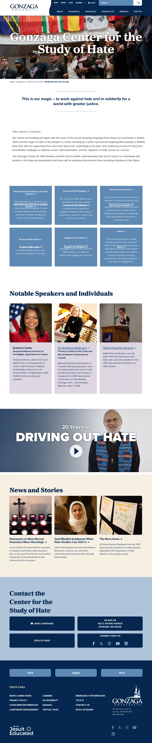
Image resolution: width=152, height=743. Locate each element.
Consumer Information (23, 705)
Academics (20, 82)
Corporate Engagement (24, 709)
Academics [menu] (74, 11)
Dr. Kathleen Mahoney (72, 348)
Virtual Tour (50, 709)
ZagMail (47, 705)
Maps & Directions (20, 695)
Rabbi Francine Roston (118, 348)
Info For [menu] (138, 11)
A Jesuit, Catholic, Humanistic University (32, 730)
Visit (56, 2)
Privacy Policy (18, 700)
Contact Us (83, 705)
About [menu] (60, 11)
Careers (47, 695)
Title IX (80, 700)
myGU (91, 2)
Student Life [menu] (108, 11)
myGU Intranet (85, 709)
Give (71, 2)
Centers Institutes (34, 82)
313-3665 (45, 640)
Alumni (79, 2)
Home (11, 82)
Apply (63, 2)
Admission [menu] (90, 11)
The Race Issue (109, 539)
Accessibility (50, 700)
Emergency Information (90, 695)
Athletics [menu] (124, 11)
